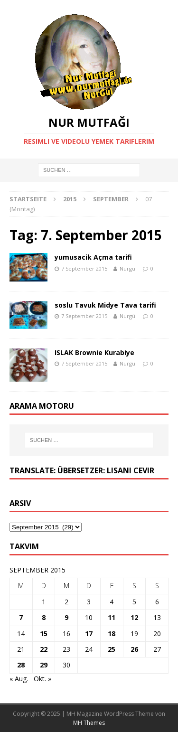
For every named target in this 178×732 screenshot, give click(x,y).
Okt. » (42, 678)
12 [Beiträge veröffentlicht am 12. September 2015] (134, 617)
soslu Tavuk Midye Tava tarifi (105, 305)
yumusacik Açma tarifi (93, 257)
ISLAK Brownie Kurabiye (94, 352)
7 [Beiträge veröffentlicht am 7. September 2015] (21, 617)
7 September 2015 (84, 268)
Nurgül (128, 268)
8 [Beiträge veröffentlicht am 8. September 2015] (44, 617)
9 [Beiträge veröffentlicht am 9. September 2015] (66, 617)
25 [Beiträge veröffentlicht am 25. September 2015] (111, 649)
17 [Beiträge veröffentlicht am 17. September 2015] (89, 633)
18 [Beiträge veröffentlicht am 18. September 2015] (111, 633)
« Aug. (18, 678)
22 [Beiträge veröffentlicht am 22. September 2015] (43, 649)
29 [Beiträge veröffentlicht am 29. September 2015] (43, 664)
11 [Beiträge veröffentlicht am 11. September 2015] (111, 617)
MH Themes (89, 723)
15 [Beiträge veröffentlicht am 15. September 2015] (43, 633)
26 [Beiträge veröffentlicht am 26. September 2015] (134, 649)
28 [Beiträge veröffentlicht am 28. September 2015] (21, 664)
